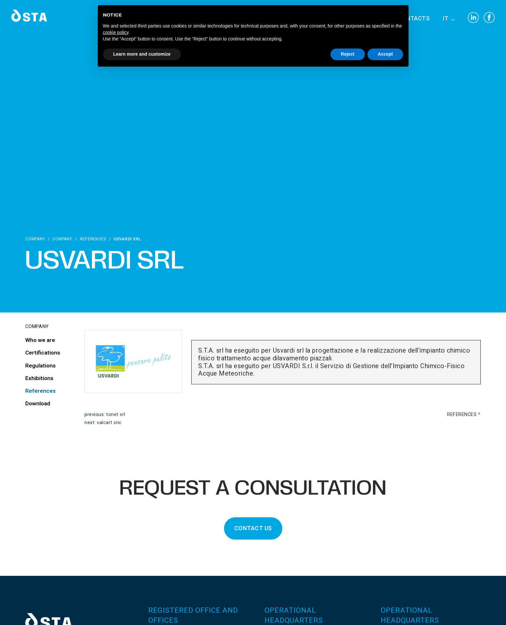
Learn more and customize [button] (142, 54)
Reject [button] (347, 54)
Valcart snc (109, 422)
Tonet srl (115, 414)
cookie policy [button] (116, 32)
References (93, 239)
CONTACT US (253, 528)
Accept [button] (385, 54)
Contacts (414, 19)
